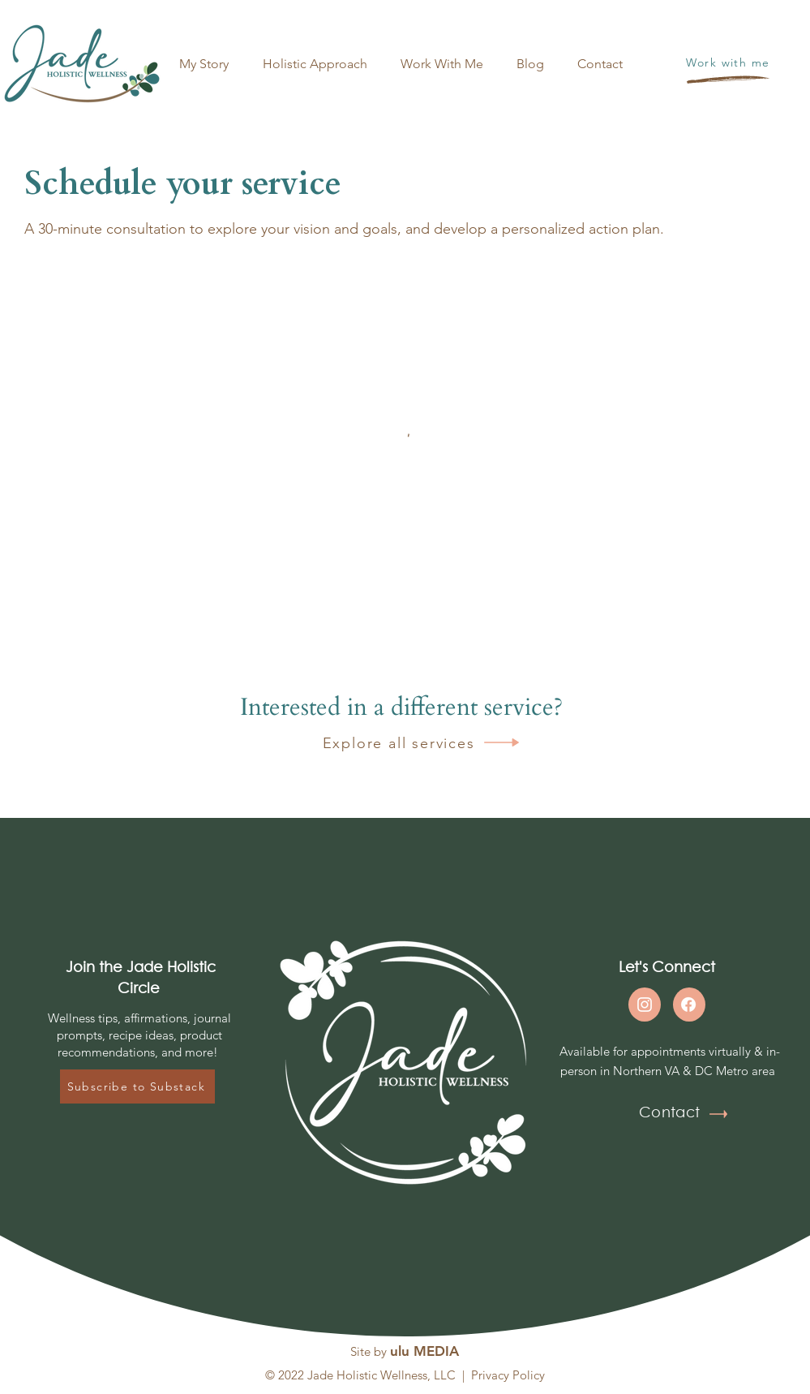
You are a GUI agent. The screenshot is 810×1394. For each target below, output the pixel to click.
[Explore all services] (383, 743)
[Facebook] (688, 1004)
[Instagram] (644, 1004)
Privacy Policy (508, 1375)
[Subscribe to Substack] (137, 1086)
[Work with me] (728, 62)
